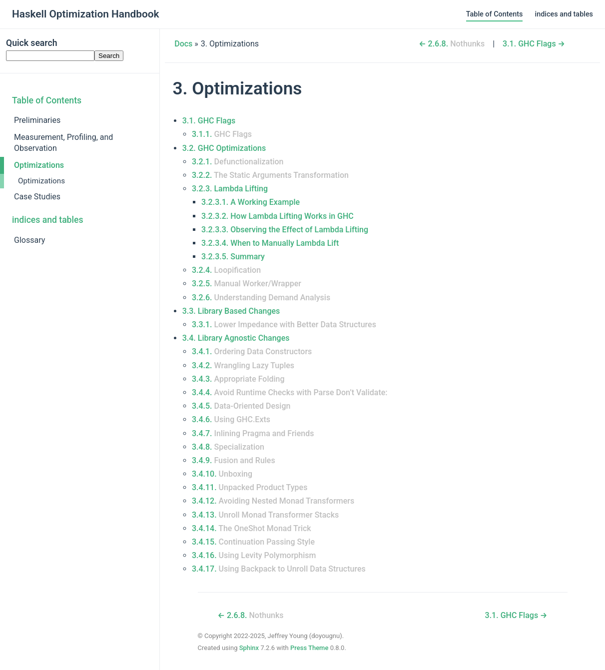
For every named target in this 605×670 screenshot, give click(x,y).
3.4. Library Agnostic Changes (236, 338)
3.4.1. (252, 351)
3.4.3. (238, 379)
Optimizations (39, 165)
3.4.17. (279, 569)
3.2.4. (226, 270)
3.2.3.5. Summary (233, 256)
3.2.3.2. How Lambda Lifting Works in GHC (277, 216)
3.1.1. (222, 134)
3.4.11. (250, 487)
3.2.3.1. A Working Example (250, 202)
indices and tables (564, 14)
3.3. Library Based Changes (231, 311)
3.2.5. (246, 283)
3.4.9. (233, 460)
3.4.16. (254, 555)
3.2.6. (261, 297)
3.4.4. (290, 392)
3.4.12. (273, 501)
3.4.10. (222, 474)
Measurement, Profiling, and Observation (63, 142)
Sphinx (249, 648)
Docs (183, 43)
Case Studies (37, 196)
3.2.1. (238, 161)
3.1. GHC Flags (209, 120)
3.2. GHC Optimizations (224, 148)
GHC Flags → (534, 43)
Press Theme (309, 648)
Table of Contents (494, 14)
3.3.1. (284, 324)
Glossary (29, 240)
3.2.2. (270, 175)
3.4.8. (228, 447)
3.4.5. (241, 406)
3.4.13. (265, 515)
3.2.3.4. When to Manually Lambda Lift (270, 243)
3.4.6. (231, 419)
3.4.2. (243, 365)
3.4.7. (253, 433)
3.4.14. (251, 528)
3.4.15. (253, 542)
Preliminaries (37, 120)
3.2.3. (230, 188)
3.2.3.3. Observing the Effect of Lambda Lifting (284, 229)
